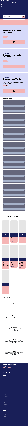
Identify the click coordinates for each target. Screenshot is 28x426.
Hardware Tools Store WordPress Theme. (8, 422)
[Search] (23, 17)
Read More (4, 242)
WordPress (5, 423)
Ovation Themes (21, 422)
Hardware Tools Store (7, 13)
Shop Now (5, 36)
